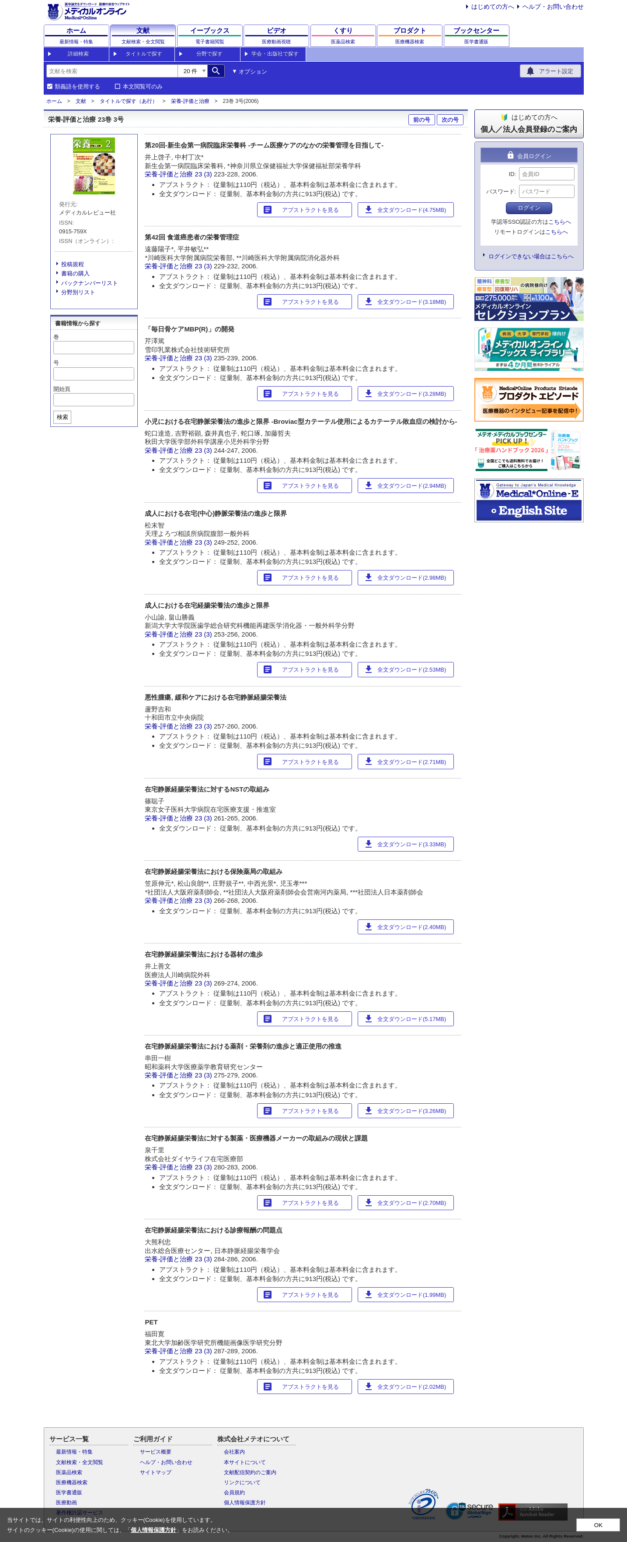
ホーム (54, 101)
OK (598, 1525)
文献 (81, 101)
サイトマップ (155, 1472)
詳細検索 (78, 54)
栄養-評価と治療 (190, 101)
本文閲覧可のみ (143, 87)
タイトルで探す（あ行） (128, 101)
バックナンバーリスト (89, 283)
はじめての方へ (492, 6)
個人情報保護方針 (245, 1503)
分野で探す (209, 54)
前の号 (421, 119)
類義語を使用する (77, 87)
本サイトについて (245, 1462)
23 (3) (204, 174)
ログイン (529, 207)
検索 (62, 417)
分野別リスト (78, 292)
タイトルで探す (143, 54)
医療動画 (66, 1503)
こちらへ (559, 221)
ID (512, 174)
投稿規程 (72, 264)
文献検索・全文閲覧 (79, 1462)
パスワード (500, 191)
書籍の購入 (75, 273)
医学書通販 (69, 1492)
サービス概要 (155, 1452)
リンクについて (242, 1482)
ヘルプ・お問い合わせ (553, 6)
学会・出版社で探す (275, 54)
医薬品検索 (69, 1472)
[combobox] (112, 70)
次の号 (450, 119)
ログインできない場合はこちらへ (531, 256)
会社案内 (234, 1452)
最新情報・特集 (74, 1452)
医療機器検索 (71, 1482)
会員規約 (234, 1492)
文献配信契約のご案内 (250, 1472)
